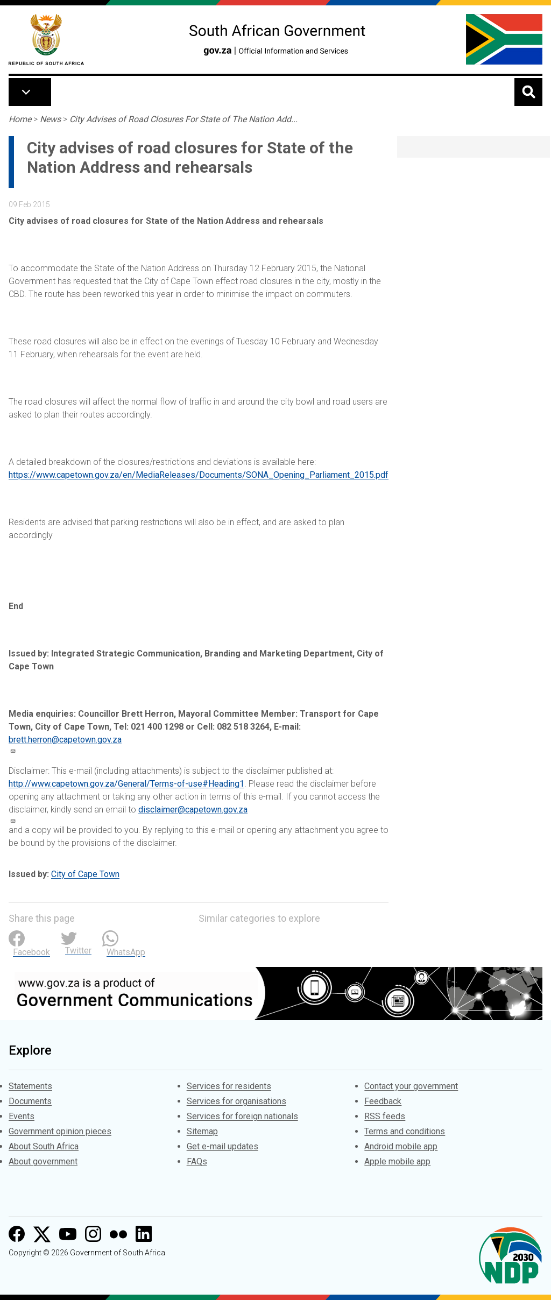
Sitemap (202, 1131)
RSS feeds (384, 1116)
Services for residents (229, 1086)
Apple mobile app (397, 1161)
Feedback (382, 1101)
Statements (30, 1086)
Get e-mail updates (222, 1146)
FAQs (197, 1161)
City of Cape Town (85, 874)
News (50, 119)
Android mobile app (400, 1146)
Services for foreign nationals (242, 1116)
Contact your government (411, 1086)
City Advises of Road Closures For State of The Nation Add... (183, 119)
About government (43, 1161)
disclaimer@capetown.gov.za (193, 809)
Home (20, 119)
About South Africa (44, 1146)
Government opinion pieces (60, 1131)
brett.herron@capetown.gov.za (65, 739)
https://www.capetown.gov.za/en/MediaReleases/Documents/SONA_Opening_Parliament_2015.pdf (198, 475)
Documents (30, 1101)
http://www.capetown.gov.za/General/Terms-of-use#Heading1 (126, 784)
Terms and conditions (404, 1131)
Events (21, 1116)
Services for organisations (236, 1101)
